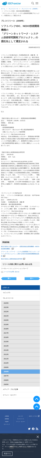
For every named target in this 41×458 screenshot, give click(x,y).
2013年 (6, 350)
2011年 (6, 359)
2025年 (6, 303)
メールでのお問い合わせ (11, 272)
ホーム (3, 9)
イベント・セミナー (10, 395)
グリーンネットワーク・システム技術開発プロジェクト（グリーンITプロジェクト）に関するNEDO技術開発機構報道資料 (20, 254)
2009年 (6, 367)
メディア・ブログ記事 (10, 389)
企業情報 (7, 416)
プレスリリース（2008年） (30, 9)
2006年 (6, 380)
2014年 (6, 346)
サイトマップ (7, 424)
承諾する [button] (7, 454)
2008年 (6, 371)
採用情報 (7, 418)
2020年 (6, 320)
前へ (9, 278)
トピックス (6, 292)
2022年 (6, 311)
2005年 (6, 384)
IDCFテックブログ (34, 416)
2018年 (6, 329)
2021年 (6, 316)
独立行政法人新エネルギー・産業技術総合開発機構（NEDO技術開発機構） (20, 248)
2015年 (6, 341)
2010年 (6, 363)
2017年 (6, 333)
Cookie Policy (18, 442)
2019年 (6, 324)
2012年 (6, 354)
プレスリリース (13, 9)
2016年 (6, 337)
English (7, 421)
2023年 (6, 307)
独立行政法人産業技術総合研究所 (13, 259)
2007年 (6, 376)
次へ (31, 278)
